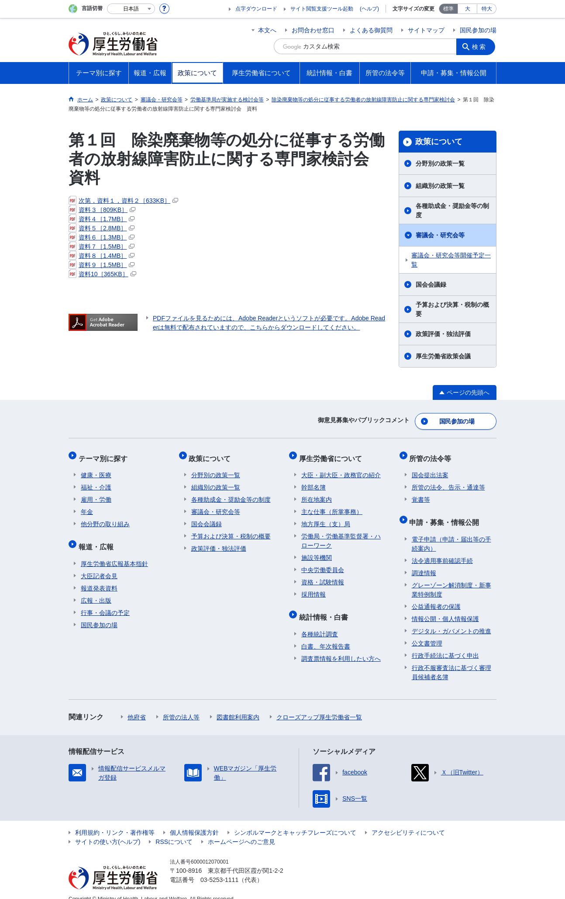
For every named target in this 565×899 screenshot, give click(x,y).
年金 (87, 505)
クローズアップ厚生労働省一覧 (319, 705)
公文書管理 (427, 631)
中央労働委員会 (322, 563)
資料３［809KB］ (102, 209)
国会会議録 (431, 284)
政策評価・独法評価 (443, 333)
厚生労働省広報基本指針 (114, 552)
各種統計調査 (319, 622)
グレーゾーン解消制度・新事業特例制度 (451, 578)
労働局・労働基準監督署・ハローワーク (341, 534)
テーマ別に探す (105, 454)
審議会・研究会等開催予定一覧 (451, 260)
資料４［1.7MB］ (101, 218)
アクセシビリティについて (408, 821)
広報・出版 (96, 589)
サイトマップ (426, 30)
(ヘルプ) (369, 9)
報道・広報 (98, 537)
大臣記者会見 (99, 564)
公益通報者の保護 (436, 595)
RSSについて (174, 830)
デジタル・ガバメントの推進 (451, 619)
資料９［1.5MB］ (101, 264)
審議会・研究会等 (440, 235)
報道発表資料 (99, 576)
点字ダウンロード (256, 9)
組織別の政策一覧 (440, 185)
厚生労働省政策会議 (443, 356)
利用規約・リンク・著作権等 (115, 821)
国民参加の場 (478, 30)
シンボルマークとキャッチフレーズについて (295, 821)
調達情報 (424, 561)
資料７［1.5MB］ (101, 246)
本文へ (267, 30)
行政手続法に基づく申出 (445, 644)
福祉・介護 (96, 480)
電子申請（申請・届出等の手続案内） (451, 532)
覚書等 (421, 492)
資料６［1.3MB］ (101, 237)
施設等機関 (316, 551)
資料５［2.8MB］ (101, 228)
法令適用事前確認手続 (442, 549)
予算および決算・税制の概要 (452, 309)
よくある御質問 (371, 30)
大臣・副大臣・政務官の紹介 (341, 468)
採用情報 (313, 587)
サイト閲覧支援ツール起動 (321, 9)
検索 (480, 46)
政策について (438, 141)
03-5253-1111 (219, 868)
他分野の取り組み (105, 517)
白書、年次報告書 (325, 635)
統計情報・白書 (325, 608)
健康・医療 (96, 468)
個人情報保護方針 (194, 821)
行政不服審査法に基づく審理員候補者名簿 (451, 661)
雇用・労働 (96, 492)
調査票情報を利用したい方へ (341, 647)
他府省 (136, 705)
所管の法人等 (181, 705)
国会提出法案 (430, 468)
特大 (487, 9)
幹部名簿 (313, 480)
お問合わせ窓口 (313, 30)
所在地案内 (316, 492)
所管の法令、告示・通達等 (448, 480)
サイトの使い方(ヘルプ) (107, 830)
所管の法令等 (433, 454)
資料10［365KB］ (102, 274)
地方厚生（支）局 (325, 517)
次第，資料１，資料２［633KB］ (123, 200)
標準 (448, 9)
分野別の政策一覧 (440, 163)
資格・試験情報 (322, 575)
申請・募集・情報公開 (447, 513)
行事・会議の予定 (105, 601)
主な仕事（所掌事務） (331, 505)
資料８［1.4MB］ (101, 255)
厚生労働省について (332, 454)
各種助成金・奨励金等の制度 (452, 210)
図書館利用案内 (238, 705)
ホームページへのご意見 (241, 830)
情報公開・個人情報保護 (445, 607)
